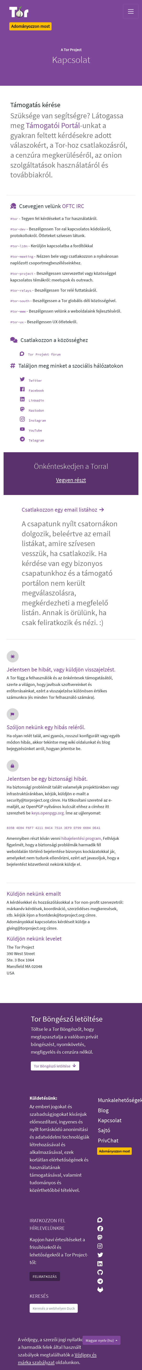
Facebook (36, 390)
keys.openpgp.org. (48, 813)
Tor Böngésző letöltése (55, 1066)
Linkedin (36, 400)
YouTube (35, 430)
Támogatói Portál (53, 125)
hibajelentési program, (81, 838)
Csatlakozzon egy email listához (63, 510)
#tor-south (19, 301)
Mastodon (36, 410)
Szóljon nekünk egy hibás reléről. (46, 727)
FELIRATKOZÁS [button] (45, 1276)
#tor (14, 219)
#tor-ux (17, 322)
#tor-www (18, 311)
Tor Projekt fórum (44, 354)
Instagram (37, 420)
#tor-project (21, 273)
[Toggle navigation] (130, 11)
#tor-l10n (18, 246)
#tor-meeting (21, 256)
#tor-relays (20, 290)
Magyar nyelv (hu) (100, 1340)
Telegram (36, 440)
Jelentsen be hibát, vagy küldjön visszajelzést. (61, 669)
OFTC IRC (73, 206)
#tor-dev (18, 229)
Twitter (35, 380)
